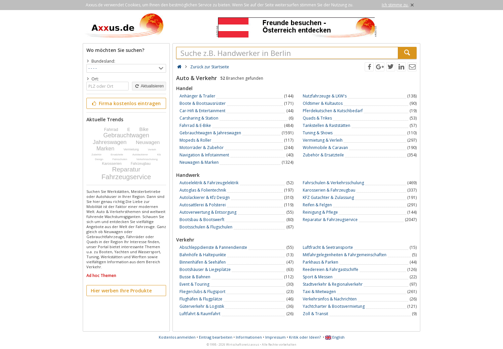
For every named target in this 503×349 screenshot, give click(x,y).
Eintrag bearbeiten (215, 337)
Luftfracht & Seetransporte (328, 247)
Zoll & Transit (315, 314)
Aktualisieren (149, 86)
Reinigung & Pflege (320, 212)
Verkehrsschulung (147, 159)
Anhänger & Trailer (197, 96)
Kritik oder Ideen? (305, 337)
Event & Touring (194, 284)
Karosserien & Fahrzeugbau (329, 190)
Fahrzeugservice (126, 177)
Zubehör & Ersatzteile (323, 155)
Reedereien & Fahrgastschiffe (330, 269)
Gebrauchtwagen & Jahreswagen (210, 133)
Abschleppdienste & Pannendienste (213, 247)
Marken (105, 148)
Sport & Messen (318, 277)
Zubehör (96, 154)
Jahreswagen (110, 142)
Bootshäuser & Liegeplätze (205, 269)
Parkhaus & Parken (320, 262)
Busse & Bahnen (194, 277)
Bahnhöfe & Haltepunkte (202, 255)
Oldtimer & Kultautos (323, 103)
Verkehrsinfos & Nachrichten (330, 299)
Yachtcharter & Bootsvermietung (334, 306)
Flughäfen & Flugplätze (200, 299)
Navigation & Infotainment (204, 155)
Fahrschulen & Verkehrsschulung (333, 183)
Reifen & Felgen (317, 205)
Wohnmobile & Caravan (325, 147)
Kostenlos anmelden (177, 337)
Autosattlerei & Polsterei (202, 205)
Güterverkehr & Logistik (201, 306)
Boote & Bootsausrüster (202, 103)
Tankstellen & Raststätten (326, 125)
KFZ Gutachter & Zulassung (328, 197)
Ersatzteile (117, 154)
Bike (143, 129)
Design (99, 159)
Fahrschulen (120, 159)
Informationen (249, 337)
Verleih (152, 149)
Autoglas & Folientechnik (202, 190)
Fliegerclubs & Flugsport (202, 291)
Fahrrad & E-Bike (195, 125)
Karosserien (112, 163)
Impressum (275, 337)
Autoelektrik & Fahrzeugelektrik (208, 183)
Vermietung (131, 149)
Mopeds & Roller (195, 140)
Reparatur (126, 169)
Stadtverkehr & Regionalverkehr (333, 284)
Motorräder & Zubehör (201, 147)
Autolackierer (140, 154)
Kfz (159, 154)
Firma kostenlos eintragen (126, 103)
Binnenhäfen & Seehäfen (202, 262)
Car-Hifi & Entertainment (202, 111)
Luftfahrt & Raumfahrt (199, 314)
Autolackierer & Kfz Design (204, 197)
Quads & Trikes (317, 118)
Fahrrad (111, 129)
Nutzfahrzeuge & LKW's (325, 96)
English (335, 337)
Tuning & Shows (318, 133)
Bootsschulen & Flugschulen (205, 227)
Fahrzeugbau (141, 163)
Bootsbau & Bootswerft (201, 219)
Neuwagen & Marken (199, 162)
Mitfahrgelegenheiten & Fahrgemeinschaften (344, 255)
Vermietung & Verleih (323, 140)
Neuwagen (148, 142)
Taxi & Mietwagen (319, 291)
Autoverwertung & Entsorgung (207, 212)
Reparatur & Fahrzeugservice (330, 219)
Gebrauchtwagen (126, 135)
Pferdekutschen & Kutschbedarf (333, 111)
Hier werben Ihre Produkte (121, 290)
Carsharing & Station (198, 118)
